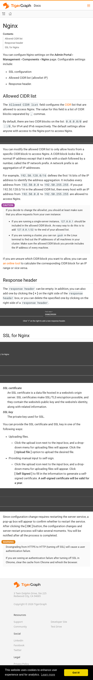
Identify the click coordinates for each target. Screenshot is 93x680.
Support (18, 621)
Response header (14, 43)
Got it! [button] (76, 672)
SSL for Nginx (12, 47)
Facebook (19, 645)
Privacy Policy (21, 663)
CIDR (68, 104)
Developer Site (59, 621)
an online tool (11, 263)
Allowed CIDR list (14, 38)
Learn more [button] (48, 674)
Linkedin (18, 640)
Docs (37, 5)
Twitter (18, 650)
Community (20, 626)
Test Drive (56, 626)
